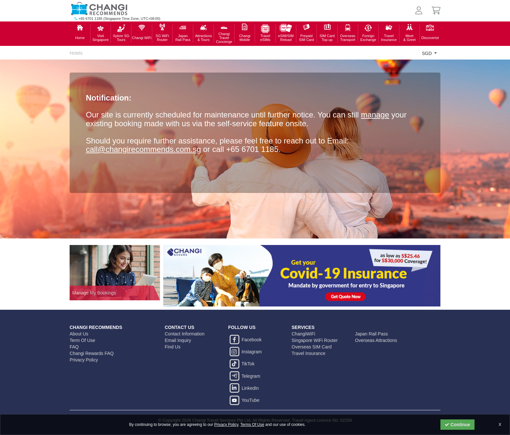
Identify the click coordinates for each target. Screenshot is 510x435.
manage (375, 114)
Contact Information (185, 333)
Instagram (245, 351)
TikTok (241, 363)
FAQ (74, 346)
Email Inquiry (178, 340)
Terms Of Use (252, 424)
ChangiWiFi (303, 333)
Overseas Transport (347, 38)
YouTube (244, 400)
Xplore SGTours (121, 38)
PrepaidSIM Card (306, 38)
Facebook (245, 339)
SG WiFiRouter (162, 38)
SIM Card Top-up (326, 38)
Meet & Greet (409, 38)
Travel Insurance (388, 38)
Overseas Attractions (376, 340)
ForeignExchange (368, 38)
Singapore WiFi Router (315, 340)
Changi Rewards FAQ (92, 353)
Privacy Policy (226, 424)
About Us (79, 333)
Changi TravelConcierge (224, 38)
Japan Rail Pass (182, 38)
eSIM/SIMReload (286, 38)
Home (80, 38)
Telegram (244, 376)
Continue (457, 424)
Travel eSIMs (265, 38)
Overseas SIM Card (312, 346)
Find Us (173, 346)
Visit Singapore (100, 38)
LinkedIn (243, 388)
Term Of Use (82, 340)
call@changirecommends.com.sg (143, 149)
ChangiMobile (244, 38)
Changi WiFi (142, 38)
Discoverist (430, 38)
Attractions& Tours (203, 38)
